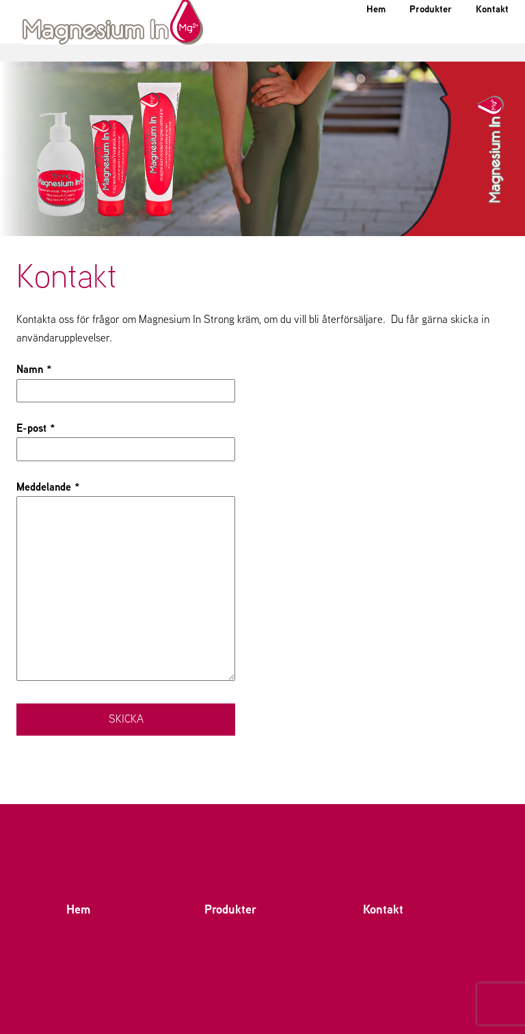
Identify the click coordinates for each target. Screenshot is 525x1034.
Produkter (414, 43)
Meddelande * (125, 582)
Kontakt (487, 43)
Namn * (125, 379)
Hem (349, 43)
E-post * (125, 438)
